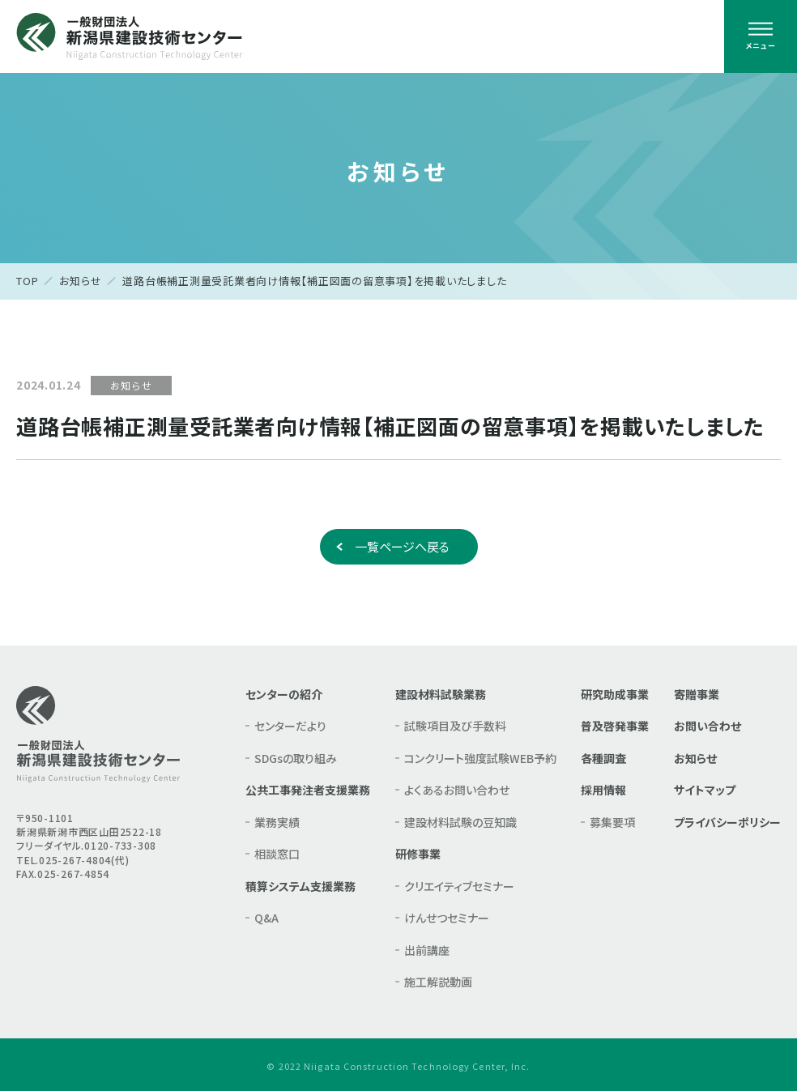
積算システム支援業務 (300, 886)
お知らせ (80, 280)
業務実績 (277, 822)
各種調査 (603, 758)
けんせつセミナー (446, 918)
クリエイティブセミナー (459, 886)
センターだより (290, 726)
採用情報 (603, 790)
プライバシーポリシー (727, 822)
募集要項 (612, 822)
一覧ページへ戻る (402, 546)
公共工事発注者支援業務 (307, 790)
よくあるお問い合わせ (456, 790)
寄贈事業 (696, 694)
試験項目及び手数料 (455, 726)
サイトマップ (704, 790)
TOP (27, 280)
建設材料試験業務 (440, 694)
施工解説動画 (438, 982)
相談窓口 (277, 854)
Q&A (266, 918)
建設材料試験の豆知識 (460, 822)
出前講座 (427, 950)
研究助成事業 (615, 694)
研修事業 (418, 854)
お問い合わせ (707, 726)
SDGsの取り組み (295, 758)
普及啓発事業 (615, 726)
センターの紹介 (283, 694)
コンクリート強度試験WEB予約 (480, 758)
